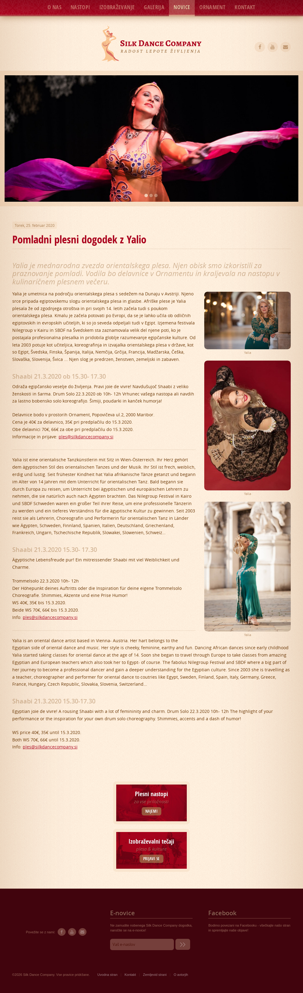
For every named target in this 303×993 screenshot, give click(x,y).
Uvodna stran (107, 974)
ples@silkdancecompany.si (86, 437)
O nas (54, 7)
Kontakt (245, 7)
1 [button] (146, 195)
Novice (182, 7)
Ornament (212, 7)
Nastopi (80, 7)
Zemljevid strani (155, 974)
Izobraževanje (117, 7)
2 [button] (151, 195)
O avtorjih (181, 974)
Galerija (154, 7)
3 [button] (156, 195)
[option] (151, 138)
